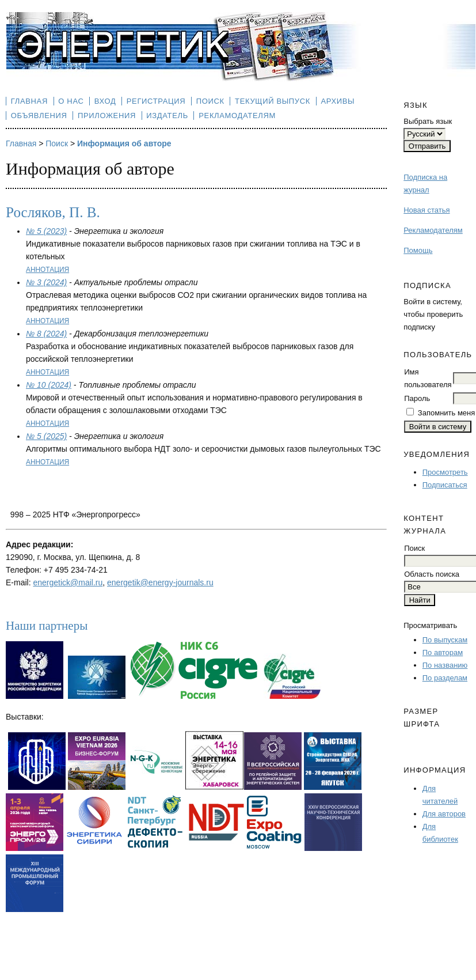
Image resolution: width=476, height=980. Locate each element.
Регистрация (156, 101)
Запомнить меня (446, 412)
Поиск (210, 101)
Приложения (107, 115)
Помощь (417, 250)
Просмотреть (445, 472)
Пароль (417, 398)
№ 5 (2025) (46, 436)
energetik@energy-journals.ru (160, 582)
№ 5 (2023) (46, 231)
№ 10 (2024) (48, 384)
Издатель (167, 115)
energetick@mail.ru (67, 582)
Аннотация (47, 270)
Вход (105, 101)
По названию (445, 665)
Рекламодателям (433, 230)
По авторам (442, 652)
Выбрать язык (427, 121)
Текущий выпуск (272, 101)
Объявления (39, 115)
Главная (29, 101)
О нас (70, 101)
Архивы (338, 101)
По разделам (444, 677)
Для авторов (444, 813)
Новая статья (426, 210)
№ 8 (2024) (46, 333)
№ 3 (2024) (46, 282)
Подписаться (444, 484)
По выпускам (444, 639)
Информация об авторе (124, 143)
